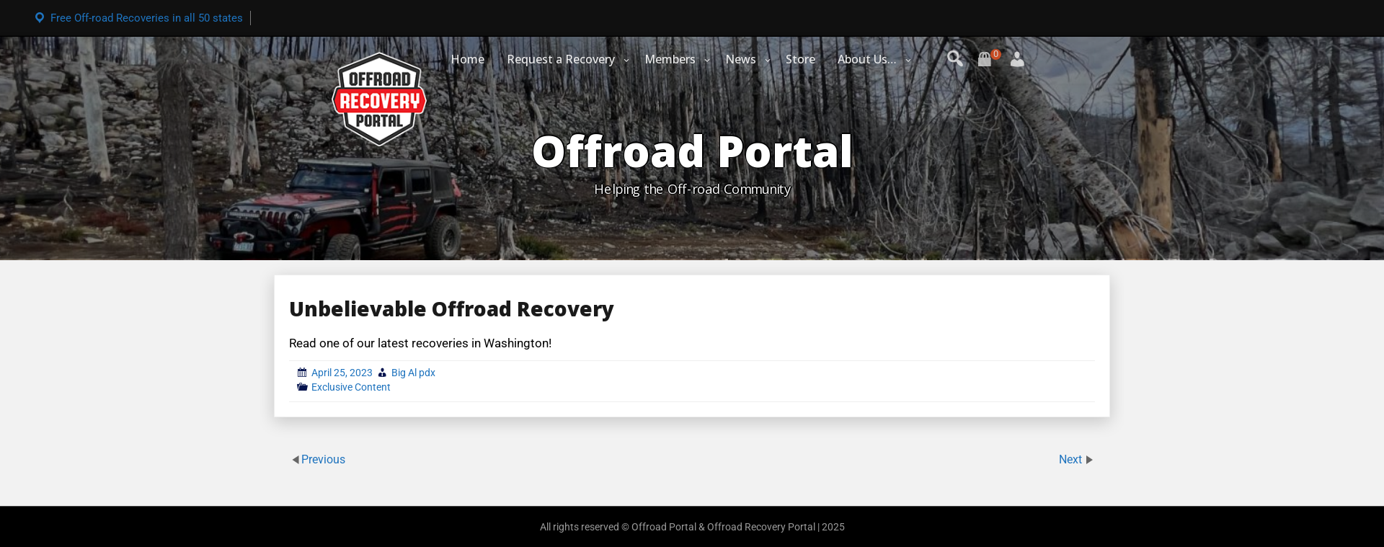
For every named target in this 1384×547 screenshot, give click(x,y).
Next (1072, 459)
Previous (323, 459)
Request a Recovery (561, 59)
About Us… (867, 59)
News (740, 59)
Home (467, 59)
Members (670, 59)
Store (800, 59)
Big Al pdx (413, 372)
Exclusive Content (351, 387)
